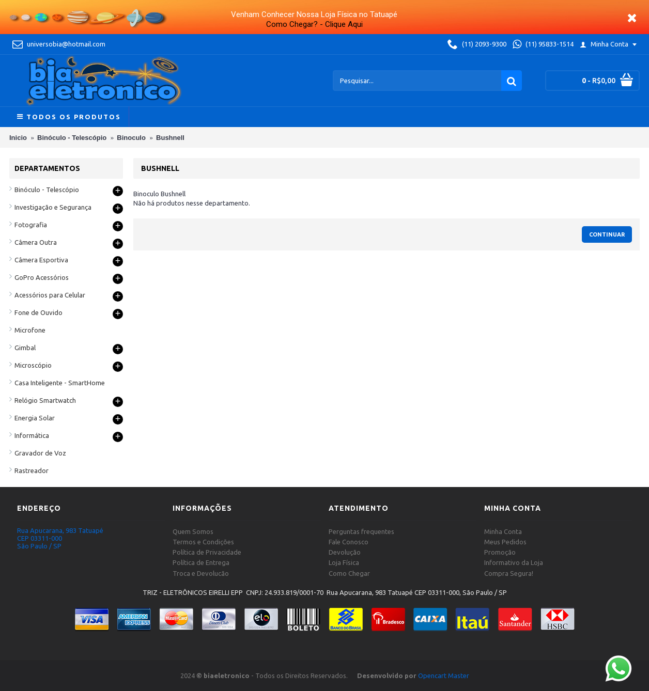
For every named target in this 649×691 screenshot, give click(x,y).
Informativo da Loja (513, 562)
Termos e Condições (203, 541)
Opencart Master (443, 675)
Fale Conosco (348, 541)
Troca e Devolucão (201, 573)
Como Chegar (349, 573)
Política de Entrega (201, 562)
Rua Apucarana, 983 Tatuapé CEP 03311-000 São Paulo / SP (60, 538)
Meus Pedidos (505, 541)
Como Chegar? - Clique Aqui (314, 24)
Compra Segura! (508, 573)
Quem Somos (193, 531)
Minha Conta (503, 531)
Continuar (607, 234)
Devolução (345, 552)
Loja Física (344, 562)
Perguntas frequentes (361, 531)
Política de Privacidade (207, 552)
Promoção (500, 552)
